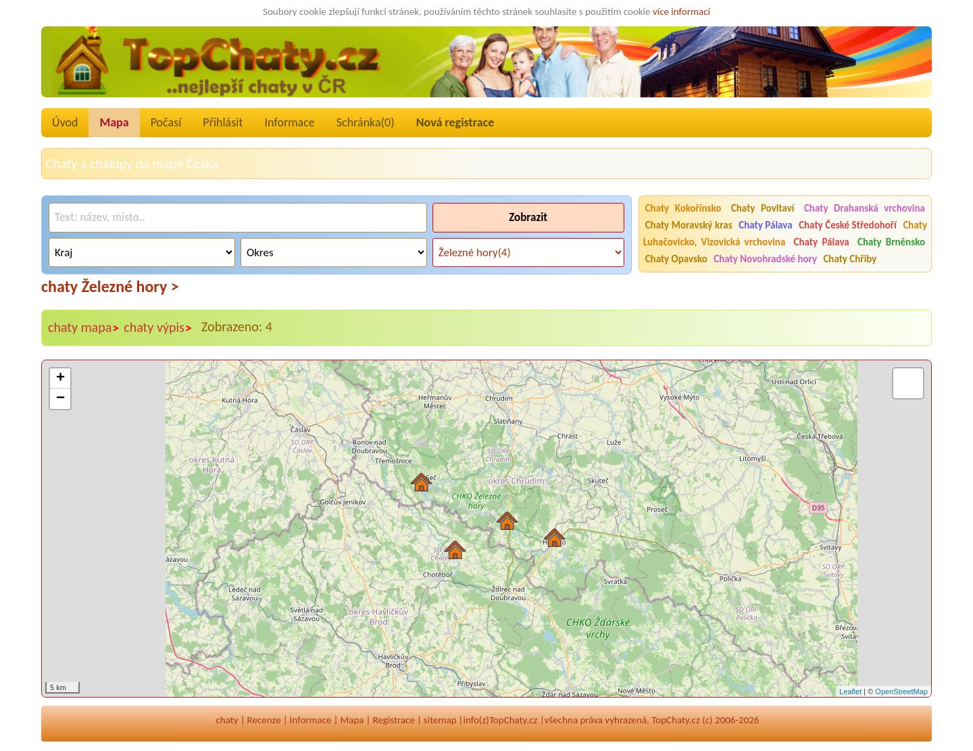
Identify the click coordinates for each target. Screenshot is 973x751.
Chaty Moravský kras (688, 225)
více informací (681, 11)
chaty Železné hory (110, 286)
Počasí (166, 122)
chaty (227, 720)
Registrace (393, 720)
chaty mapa (84, 328)
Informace (289, 122)
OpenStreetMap (901, 691)
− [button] (60, 399)
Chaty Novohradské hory (765, 259)
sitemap (440, 720)
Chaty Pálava (765, 225)
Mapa (113, 122)
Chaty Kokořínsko (683, 208)
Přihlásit (223, 122)
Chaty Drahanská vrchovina (864, 208)
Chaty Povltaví (763, 208)
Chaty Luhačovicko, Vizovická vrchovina (785, 233)
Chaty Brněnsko (891, 242)
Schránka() (365, 122)
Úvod (65, 122)
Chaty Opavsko (676, 259)
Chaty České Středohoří (848, 225)
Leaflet (850, 691)
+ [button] (60, 378)
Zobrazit (528, 217)
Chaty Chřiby (849, 259)
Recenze (264, 720)
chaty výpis (158, 328)
